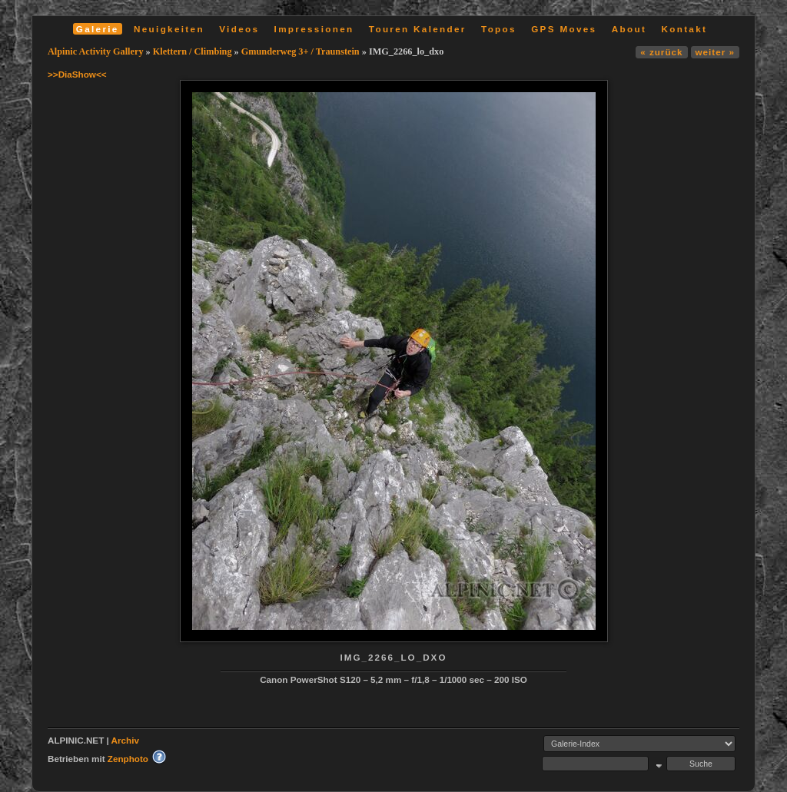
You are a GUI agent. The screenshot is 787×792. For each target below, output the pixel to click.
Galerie (97, 29)
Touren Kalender (418, 29)
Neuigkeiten (169, 29)
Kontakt (684, 29)
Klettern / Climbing (192, 51)
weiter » (715, 52)
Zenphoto (128, 759)
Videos (239, 29)
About (629, 29)
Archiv (125, 740)
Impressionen (314, 29)
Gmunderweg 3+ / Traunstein (300, 51)
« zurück (661, 52)
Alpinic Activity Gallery (96, 51)
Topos (498, 29)
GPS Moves (563, 29)
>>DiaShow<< (77, 74)
